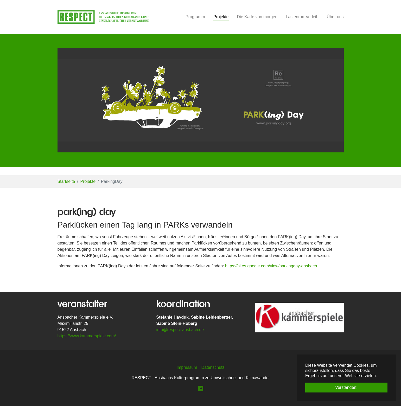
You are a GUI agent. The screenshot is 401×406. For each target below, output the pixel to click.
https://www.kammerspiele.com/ (87, 336)
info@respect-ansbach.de (180, 329)
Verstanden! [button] (346, 387)
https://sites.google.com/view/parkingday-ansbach (271, 266)
